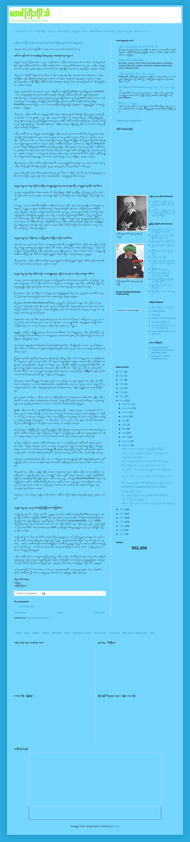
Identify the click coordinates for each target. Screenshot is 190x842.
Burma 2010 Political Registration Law (161, 357)
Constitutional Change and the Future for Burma (143, 487)
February (126, 441)
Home (60, 613)
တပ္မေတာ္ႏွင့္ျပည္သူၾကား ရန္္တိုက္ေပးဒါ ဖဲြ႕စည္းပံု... (145, 453)
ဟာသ (146, 31)
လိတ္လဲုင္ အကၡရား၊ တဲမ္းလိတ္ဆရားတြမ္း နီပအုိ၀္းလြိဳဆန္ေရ (163, 263)
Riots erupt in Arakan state (131, 60)
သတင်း (30, 31)
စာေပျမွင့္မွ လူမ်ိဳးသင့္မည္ (130, 491)
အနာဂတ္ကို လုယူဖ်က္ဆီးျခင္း (161, 322)
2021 (122, 380)
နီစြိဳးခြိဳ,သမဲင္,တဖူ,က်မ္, (159, 269)
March (125, 437)
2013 (122, 509)
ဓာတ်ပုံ (85, 31)
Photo (67, 633)
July (124, 420)
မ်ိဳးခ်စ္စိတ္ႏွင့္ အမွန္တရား (128, 103)
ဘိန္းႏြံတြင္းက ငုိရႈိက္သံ (162, 307)
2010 (122, 522)
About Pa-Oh (100, 633)
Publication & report (82, 633)
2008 (122, 530)
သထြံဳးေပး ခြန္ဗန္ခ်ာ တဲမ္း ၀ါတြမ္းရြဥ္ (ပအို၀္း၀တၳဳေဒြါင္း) (162, 204)
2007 (122, 534)
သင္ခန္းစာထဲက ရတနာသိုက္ (131, 457)
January (126, 445)
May (124, 429)
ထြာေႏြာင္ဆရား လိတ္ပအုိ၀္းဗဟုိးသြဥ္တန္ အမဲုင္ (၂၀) (163, 230)
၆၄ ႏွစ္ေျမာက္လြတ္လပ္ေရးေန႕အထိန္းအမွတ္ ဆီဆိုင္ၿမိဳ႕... (145, 495)
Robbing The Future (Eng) (163, 318)
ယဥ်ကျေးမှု (51, 31)
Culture (45, 633)
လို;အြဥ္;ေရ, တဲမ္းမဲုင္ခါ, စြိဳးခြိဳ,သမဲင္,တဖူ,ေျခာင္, (162, 236)
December (127, 404)
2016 (122, 392)
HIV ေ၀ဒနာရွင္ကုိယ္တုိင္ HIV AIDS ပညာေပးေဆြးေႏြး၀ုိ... (147, 483)
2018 (122, 388)
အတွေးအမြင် (40, 31)
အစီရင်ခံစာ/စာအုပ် (96, 31)
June (124, 424)
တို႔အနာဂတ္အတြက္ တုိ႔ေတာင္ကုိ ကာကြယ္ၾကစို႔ (163, 326)
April (124, 433)
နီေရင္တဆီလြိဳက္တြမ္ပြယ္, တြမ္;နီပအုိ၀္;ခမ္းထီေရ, (162, 280)
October (126, 412)
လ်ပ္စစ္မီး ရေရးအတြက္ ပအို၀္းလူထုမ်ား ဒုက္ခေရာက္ (137, 73)
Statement (57, 633)
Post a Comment (26, 606)
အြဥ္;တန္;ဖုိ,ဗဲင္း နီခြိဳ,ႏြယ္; (163, 241)
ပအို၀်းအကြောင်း (63, 31)
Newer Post (20, 613)
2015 (122, 396)
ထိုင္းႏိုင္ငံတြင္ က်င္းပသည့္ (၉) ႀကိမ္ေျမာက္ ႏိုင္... (144, 465)
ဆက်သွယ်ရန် (110, 31)
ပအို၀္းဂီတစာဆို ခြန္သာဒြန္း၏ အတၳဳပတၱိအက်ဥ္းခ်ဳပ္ (138, 46)
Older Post (100, 613)
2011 (122, 518)
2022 (122, 376)
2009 (122, 526)
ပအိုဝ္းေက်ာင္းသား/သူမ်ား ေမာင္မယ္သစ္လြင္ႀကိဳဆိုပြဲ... (142, 449)
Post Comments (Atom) (38, 618)
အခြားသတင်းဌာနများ (124, 31)
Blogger (115, 826)
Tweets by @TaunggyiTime (128, 120)
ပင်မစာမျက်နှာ (20, 31)
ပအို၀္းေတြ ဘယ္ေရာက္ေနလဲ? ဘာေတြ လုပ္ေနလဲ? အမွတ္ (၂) (48, 42)
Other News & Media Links (134, 633)
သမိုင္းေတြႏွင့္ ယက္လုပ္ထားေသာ (135, 499)
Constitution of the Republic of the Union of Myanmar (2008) (162, 350)
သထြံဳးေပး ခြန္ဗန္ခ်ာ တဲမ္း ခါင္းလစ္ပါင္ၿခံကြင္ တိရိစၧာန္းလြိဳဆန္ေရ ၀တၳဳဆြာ (163, 213)
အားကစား (138, 31)
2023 (122, 372)
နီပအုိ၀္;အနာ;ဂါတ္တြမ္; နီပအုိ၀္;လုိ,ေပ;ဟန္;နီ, (160, 274)
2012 (122, 513)
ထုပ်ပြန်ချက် (76, 31)
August (125, 416)
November (127, 408)
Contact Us (114, 633)
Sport (152, 633)
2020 (122, 384)
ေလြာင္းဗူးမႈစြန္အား (159, 257)
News (26, 633)
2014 (122, 400)
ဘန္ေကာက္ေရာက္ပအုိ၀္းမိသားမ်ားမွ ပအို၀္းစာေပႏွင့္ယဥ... (145, 461)
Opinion (35, 633)
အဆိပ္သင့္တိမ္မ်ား (156, 314)
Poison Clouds (158, 311)
